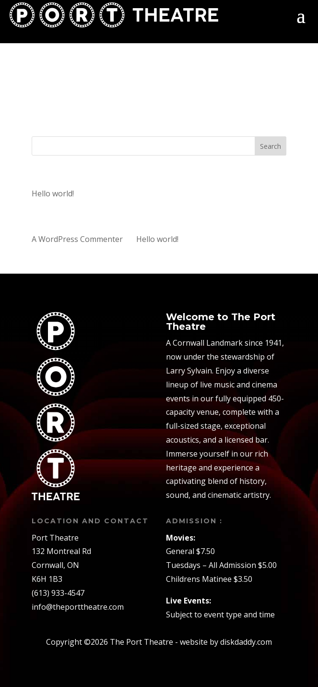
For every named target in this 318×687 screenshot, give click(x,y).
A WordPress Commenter (77, 239)
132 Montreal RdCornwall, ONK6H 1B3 (61, 565)
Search (270, 146)
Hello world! (53, 193)
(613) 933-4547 (58, 593)
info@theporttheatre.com (78, 607)
